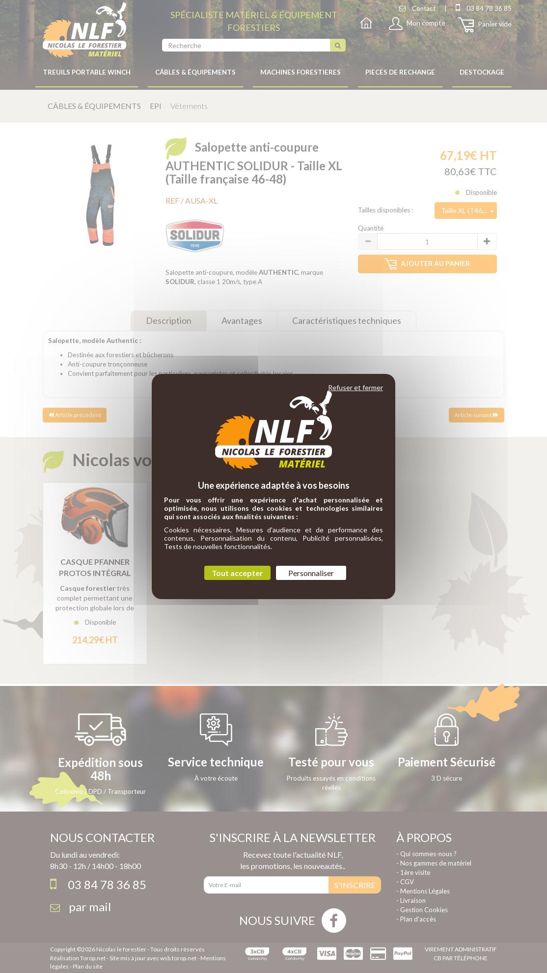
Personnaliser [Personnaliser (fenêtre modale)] (311, 573)
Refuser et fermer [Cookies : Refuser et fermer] (355, 387)
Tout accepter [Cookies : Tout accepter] (237, 573)
